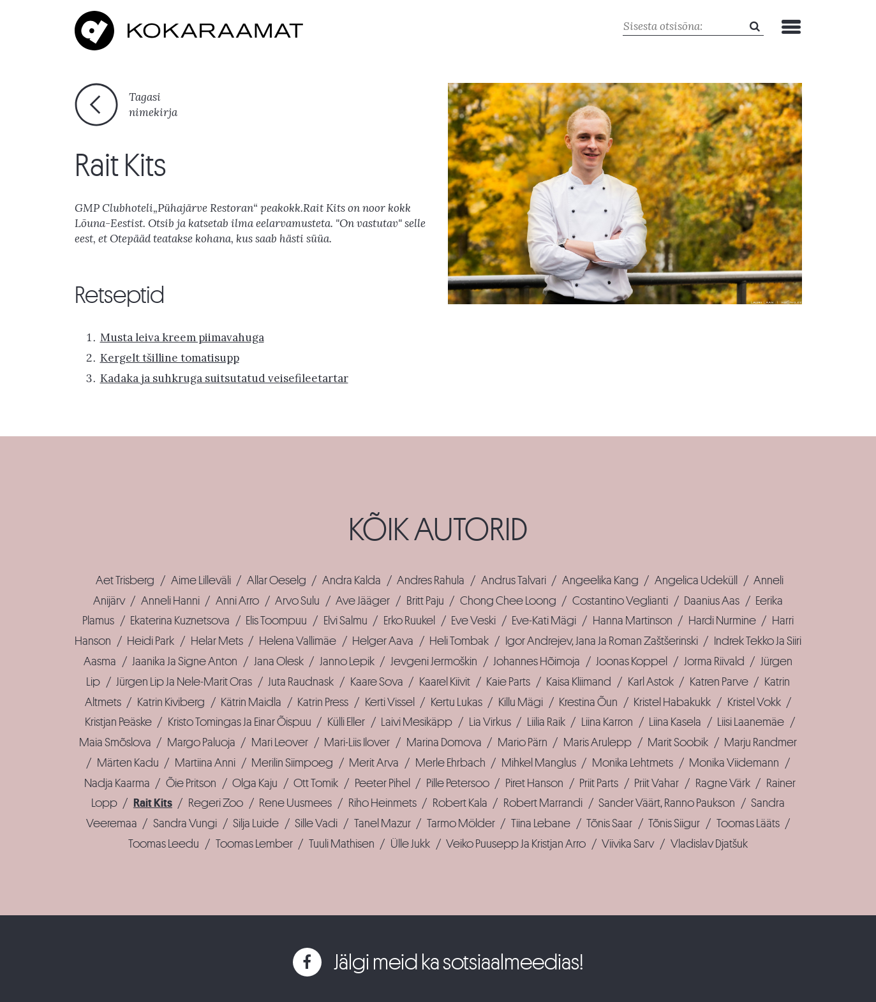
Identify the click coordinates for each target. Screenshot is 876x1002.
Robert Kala (460, 803)
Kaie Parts (508, 682)
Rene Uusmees (295, 803)
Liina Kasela (675, 722)
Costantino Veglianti (620, 601)
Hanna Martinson (632, 620)
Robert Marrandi (543, 803)
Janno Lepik (347, 661)
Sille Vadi (316, 823)
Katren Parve (719, 682)
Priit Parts (598, 783)
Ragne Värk (722, 783)
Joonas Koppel (631, 661)
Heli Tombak (459, 641)
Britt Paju (425, 601)
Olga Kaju (255, 783)
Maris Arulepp (597, 742)
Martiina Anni (205, 763)
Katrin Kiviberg (171, 702)
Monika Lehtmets (632, 763)
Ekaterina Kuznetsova (180, 620)
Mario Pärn (522, 742)
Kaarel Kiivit (444, 682)
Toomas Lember (254, 844)
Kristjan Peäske (118, 722)
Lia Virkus (490, 722)
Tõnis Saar (609, 823)
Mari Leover (279, 742)
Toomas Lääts (748, 823)
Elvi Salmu (345, 620)
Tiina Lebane (540, 823)
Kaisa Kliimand (578, 682)
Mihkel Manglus (538, 763)
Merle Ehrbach (450, 763)
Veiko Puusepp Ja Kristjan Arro (516, 844)
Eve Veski (473, 620)
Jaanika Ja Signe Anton (184, 661)
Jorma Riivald (714, 661)
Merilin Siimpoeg (292, 763)
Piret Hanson (534, 783)
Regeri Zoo (215, 803)
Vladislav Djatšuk (709, 844)
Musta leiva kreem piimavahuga (182, 337)
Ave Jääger (363, 601)
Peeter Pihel (382, 783)
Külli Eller (346, 722)
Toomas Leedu (163, 844)
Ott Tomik (315, 783)
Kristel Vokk (754, 702)
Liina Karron (607, 722)
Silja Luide (256, 823)
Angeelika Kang (600, 580)
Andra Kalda (351, 580)
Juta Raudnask (301, 682)
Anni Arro (237, 601)
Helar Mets (217, 641)
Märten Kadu (128, 763)
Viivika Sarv (628, 844)
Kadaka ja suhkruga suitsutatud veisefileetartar (224, 378)
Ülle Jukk (410, 844)
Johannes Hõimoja (536, 661)
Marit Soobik (678, 742)
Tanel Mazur (382, 823)
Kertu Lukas (456, 702)
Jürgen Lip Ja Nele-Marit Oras (184, 682)
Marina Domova (444, 742)
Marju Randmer (760, 742)
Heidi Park (150, 641)
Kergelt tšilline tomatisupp (169, 358)
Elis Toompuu (276, 620)
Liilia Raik (546, 722)
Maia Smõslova (115, 742)
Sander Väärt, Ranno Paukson (666, 803)
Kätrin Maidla (251, 702)
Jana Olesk (279, 661)
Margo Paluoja (201, 742)
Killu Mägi (520, 702)
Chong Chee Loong (508, 601)
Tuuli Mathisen (342, 844)
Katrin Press (322, 702)
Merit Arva (374, 763)
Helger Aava (382, 641)
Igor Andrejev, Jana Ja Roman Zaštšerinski (601, 641)
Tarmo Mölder (461, 823)
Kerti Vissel (390, 702)
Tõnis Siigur (674, 823)
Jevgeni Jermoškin (433, 661)
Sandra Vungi (185, 823)
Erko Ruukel (409, 620)
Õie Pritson (191, 783)
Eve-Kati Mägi (544, 620)
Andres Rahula (430, 580)
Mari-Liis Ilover (357, 742)
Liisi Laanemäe (750, 722)
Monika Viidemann (734, 763)
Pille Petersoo (457, 783)
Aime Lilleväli (201, 580)
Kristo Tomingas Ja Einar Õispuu (239, 722)
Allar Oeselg (276, 580)
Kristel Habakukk (672, 702)
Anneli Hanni (170, 601)
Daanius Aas (711, 601)
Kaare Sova (376, 682)
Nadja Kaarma (117, 783)
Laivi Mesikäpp (416, 722)
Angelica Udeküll (696, 580)
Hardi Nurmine (722, 620)
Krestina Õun (588, 702)
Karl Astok (651, 682)
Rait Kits (152, 803)
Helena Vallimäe (297, 641)
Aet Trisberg (125, 580)
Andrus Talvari (513, 580)
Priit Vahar (656, 783)
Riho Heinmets (382, 803)
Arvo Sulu (297, 601)
